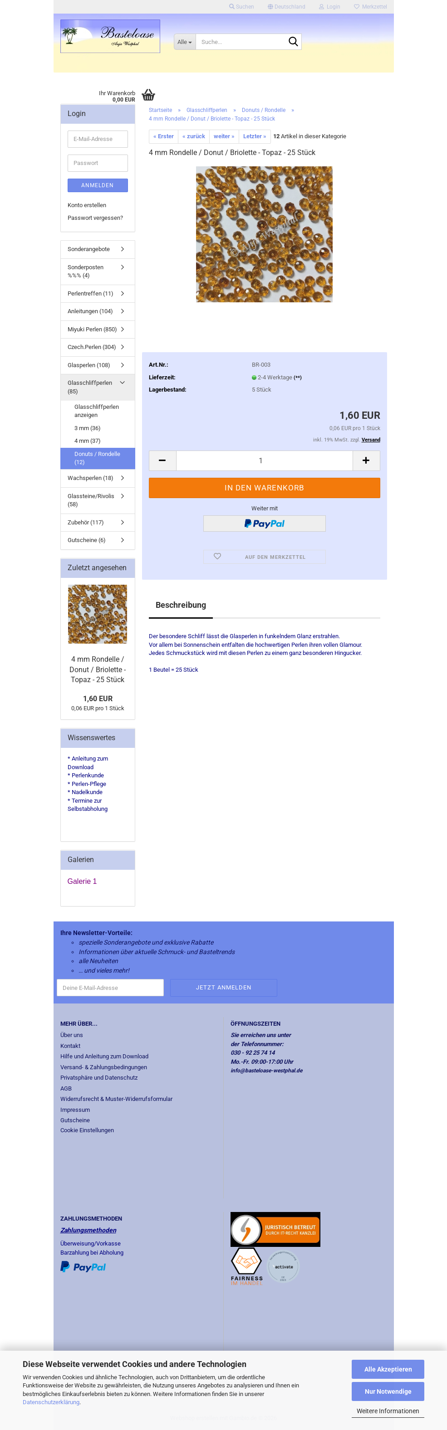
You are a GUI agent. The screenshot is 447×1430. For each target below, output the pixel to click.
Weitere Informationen (388, 1411)
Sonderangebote (89, 249)
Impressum (75, 1109)
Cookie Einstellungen (87, 1130)
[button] (286, 7)
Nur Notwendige (388, 1391)
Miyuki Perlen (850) (92, 329)
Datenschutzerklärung (51, 1402)
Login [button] (329, 7)
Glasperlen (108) (89, 365)
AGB (66, 1088)
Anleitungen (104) (90, 311)
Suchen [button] (241, 7)
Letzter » (254, 136)
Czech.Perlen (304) (92, 347)
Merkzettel (370, 7)
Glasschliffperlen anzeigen (96, 411)
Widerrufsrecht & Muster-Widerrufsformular (116, 1099)
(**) (298, 378)
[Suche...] (185, 42)
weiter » (224, 136)
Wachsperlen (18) (90, 478)
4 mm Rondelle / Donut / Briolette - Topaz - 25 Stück (97, 669)
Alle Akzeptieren (388, 1369)
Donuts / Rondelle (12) (97, 458)
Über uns (71, 1035)
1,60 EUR (98, 698)
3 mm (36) (87, 428)
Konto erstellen (87, 205)
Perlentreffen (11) (90, 293)
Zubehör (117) (86, 522)
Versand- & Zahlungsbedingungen (103, 1067)
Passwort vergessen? (95, 217)
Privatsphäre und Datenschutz (99, 1077)
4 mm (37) (87, 440)
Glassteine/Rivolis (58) (91, 500)
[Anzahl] (264, 461)
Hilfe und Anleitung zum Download (104, 1056)
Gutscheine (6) (87, 540)
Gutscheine (75, 1120)
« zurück (193, 136)
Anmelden (97, 185)
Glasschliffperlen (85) (90, 387)
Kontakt (70, 1045)
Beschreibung (181, 605)
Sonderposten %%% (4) (85, 271)
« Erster (163, 136)
